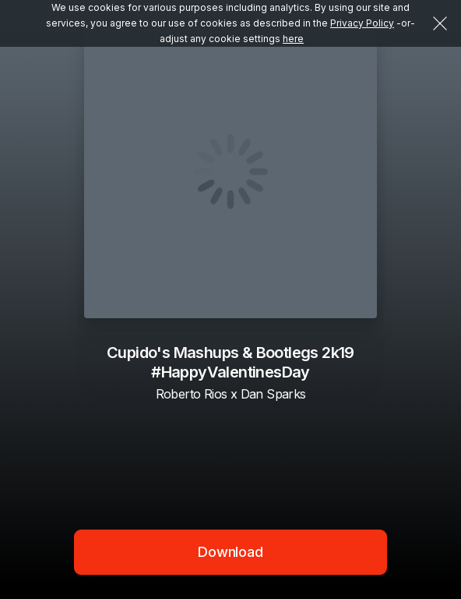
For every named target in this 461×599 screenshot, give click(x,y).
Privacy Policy (362, 23)
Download (230, 552)
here (293, 38)
